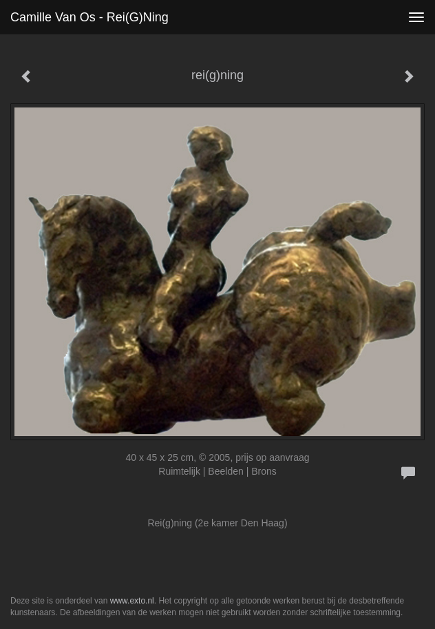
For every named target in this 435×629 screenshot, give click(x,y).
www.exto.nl (132, 601)
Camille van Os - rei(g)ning (89, 17)
